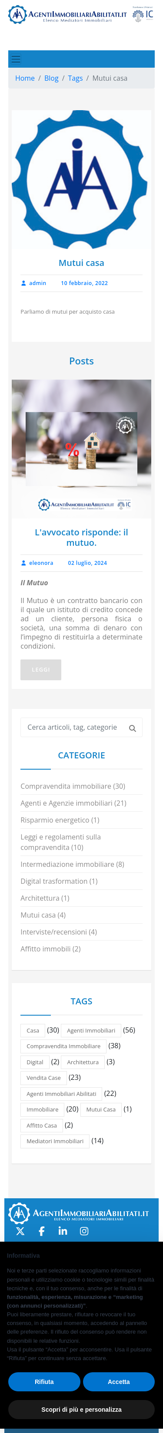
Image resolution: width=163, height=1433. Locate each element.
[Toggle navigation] (15, 58)
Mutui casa (38, 915)
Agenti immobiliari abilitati (61, 1094)
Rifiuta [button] (44, 1381)
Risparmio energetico (54, 820)
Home (25, 78)
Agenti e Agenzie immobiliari (66, 803)
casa (33, 1030)
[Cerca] (132, 728)
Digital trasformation (53, 881)
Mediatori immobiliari (55, 1141)
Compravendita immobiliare (65, 786)
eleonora (36, 563)
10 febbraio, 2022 (84, 283)
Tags (75, 78)
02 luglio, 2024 (87, 563)
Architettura (40, 898)
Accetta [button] (119, 1381)
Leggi (41, 669)
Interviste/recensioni (53, 932)
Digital (35, 1062)
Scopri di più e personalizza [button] (81, 1409)
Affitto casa (42, 1125)
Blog (51, 78)
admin (33, 283)
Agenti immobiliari (91, 1030)
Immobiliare (42, 1109)
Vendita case (43, 1078)
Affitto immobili (45, 949)
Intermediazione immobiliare (67, 864)
